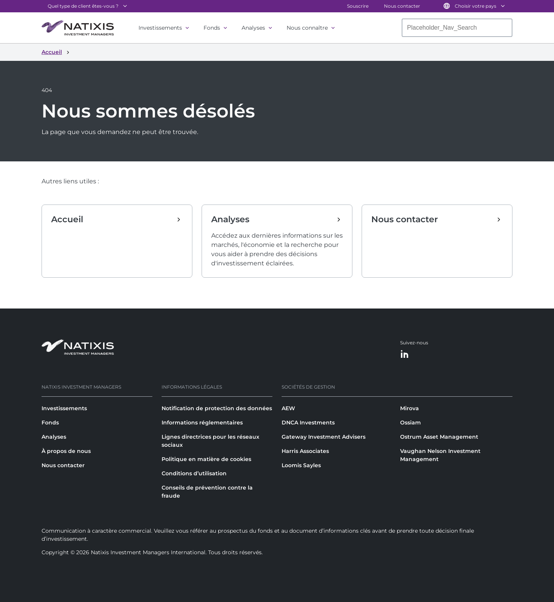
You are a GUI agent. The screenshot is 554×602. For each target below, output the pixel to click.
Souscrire (358, 6)
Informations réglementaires (202, 422)
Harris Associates (305, 451)
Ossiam (410, 422)
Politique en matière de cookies (206, 459)
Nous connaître (307, 27)
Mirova (409, 408)
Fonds (212, 27)
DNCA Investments (308, 422)
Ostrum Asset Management (439, 436)
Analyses (253, 27)
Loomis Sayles (301, 465)
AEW (288, 408)
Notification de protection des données (217, 408)
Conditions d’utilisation (194, 473)
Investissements (160, 27)
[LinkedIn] (404, 354)
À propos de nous (66, 451)
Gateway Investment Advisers (323, 436)
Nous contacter (402, 6)
